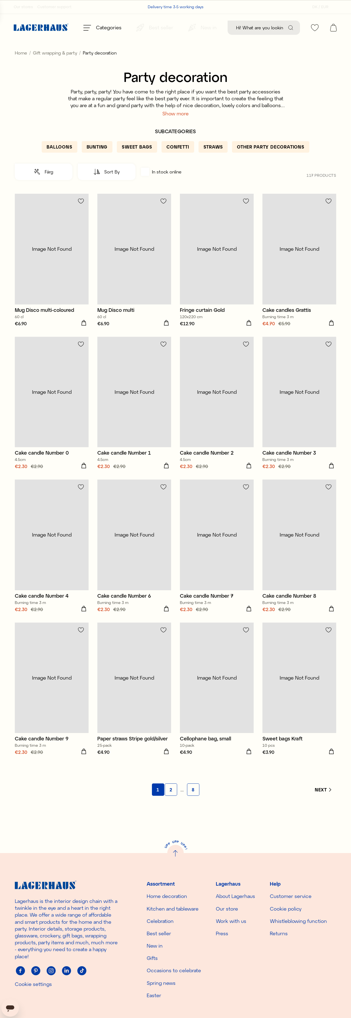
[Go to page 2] (171, 802)
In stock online (161, 184)
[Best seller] (154, 28)
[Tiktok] (81, 970)
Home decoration (167, 896)
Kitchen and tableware (173, 909)
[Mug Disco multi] (134, 273)
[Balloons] (59, 159)
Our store (227, 909)
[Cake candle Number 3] (299, 416)
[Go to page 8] (193, 802)
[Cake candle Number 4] (52, 559)
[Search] (290, 28)
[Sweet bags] (137, 159)
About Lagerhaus (235, 896)
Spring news (161, 983)
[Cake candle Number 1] (134, 416)
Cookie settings (33, 984)
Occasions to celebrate (174, 971)
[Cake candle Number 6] (134, 559)
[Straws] (213, 159)
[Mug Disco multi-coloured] (52, 273)
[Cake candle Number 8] (299, 559)
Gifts (152, 958)
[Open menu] (102, 28)
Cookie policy (285, 909)
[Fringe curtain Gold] (217, 273)
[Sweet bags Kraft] (299, 702)
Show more (175, 126)
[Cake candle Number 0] (52, 416)
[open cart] (333, 28)
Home (21, 65)
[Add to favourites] (80, 213)
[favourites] (315, 28)
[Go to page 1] (158, 802)
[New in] (202, 28)
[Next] (323, 802)
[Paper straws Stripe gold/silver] (134, 702)
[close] (347, 45)
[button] (43, 184)
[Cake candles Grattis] (299, 273)
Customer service (291, 896)
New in (155, 946)
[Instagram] (51, 970)
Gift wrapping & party (55, 65)
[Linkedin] (66, 970)
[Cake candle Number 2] (217, 416)
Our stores (23, 7)
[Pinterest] (35, 970)
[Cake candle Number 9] (52, 702)
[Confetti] (178, 159)
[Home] (41, 27)
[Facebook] (20, 970)
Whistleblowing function (298, 921)
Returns (279, 933)
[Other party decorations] (270, 159)
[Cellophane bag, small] (217, 702)
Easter (154, 995)
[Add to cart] (84, 335)
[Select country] (319, 6)
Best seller (159, 933)
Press (222, 933)
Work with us (231, 921)
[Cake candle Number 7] (217, 559)
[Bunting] (97, 159)
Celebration (160, 921)
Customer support (54, 7)
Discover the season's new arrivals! (175, 47)
